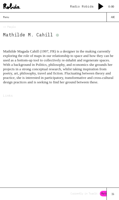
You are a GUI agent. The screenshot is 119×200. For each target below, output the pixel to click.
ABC (113, 17)
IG (112, 194)
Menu (6, 17)
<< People (9, 26)
